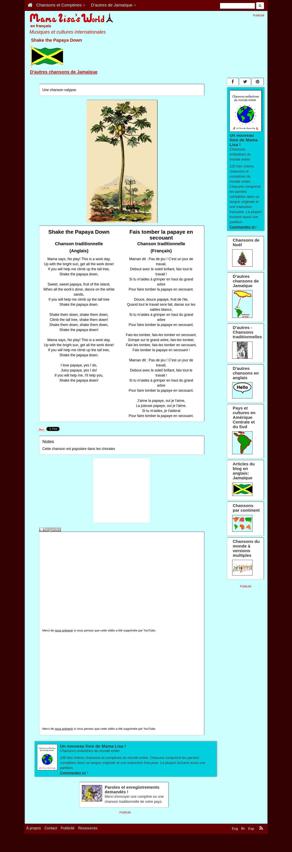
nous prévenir (64, 630)
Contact (51, 828)
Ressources (87, 828)
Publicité (68, 828)
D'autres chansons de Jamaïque (63, 71)
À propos (33, 828)
